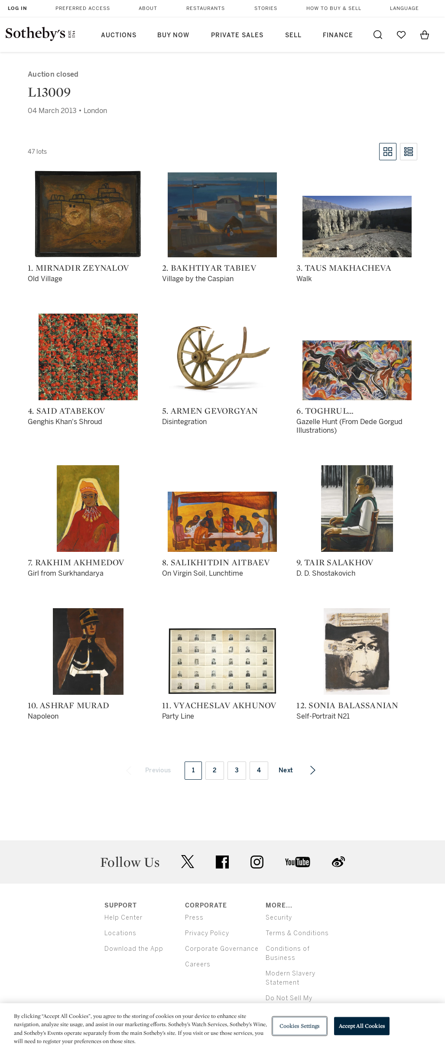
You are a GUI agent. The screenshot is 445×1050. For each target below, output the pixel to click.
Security (279, 917)
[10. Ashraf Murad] (88, 651)
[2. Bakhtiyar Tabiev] (222, 214)
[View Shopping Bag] (424, 34)
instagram (256, 862)
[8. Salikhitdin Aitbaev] (222, 522)
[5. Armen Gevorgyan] (222, 357)
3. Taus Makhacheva (343, 267)
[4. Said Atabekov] (88, 357)
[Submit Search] (378, 34)
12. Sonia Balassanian (347, 705)
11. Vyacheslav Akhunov (219, 705)
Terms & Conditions (297, 933)
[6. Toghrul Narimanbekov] (357, 370)
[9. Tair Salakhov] (357, 508)
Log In (17, 8)
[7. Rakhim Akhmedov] (88, 508)
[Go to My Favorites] (401, 34)
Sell (293, 35)
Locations (120, 933)
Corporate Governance (222, 949)
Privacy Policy (207, 933)
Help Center (123, 917)
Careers (198, 964)
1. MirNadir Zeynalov (78, 267)
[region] (222, 1026)
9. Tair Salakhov (334, 562)
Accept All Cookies (362, 1026)
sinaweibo (338, 861)
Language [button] (404, 8)
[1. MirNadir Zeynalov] (88, 214)
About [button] (148, 8)
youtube (297, 862)
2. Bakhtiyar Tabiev (209, 267)
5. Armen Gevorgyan (210, 410)
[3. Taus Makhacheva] (357, 226)
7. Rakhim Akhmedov (76, 562)
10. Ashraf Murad (68, 705)
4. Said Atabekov (66, 410)
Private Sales (237, 35)
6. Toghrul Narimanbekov (331, 410)
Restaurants (205, 8)
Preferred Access (82, 8)
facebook (222, 862)
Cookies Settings (299, 1026)
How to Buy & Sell (333, 8)
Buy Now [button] (173, 35)
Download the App (133, 949)
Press (194, 917)
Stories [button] (265, 8)
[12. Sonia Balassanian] (357, 651)
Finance (338, 35)
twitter (187, 862)
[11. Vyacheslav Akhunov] (222, 661)
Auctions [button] (118, 35)
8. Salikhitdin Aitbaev (216, 562)
